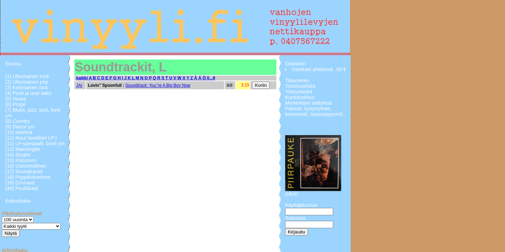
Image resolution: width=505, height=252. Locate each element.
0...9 (211, 78)
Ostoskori (295, 63)
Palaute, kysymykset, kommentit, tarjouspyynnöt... (315, 111)
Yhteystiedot (298, 91)
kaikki (82, 78)
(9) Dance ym (20, 127)
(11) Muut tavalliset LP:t (31, 138)
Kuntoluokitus (300, 97)
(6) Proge (15, 104)
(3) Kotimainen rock (26, 87)
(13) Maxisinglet (22, 149)
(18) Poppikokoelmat (27, 177)
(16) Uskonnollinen (25, 166)
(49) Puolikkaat (21, 188)
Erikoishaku (18, 201)
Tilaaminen (297, 80)
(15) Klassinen (21, 160)
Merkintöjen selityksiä (308, 103)
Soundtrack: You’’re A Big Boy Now (158, 85)
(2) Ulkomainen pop (26, 82)
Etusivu (13, 63)
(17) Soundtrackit (24, 171)
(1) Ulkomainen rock (27, 76)
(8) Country (17, 121)
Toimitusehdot (300, 86)
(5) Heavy (16, 99)
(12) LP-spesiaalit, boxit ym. (35, 143)
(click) (291, 194)
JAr (79, 85)
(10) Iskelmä (18, 132)
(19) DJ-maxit (20, 183)
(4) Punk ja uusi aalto (28, 93)
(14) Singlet (18, 155)
